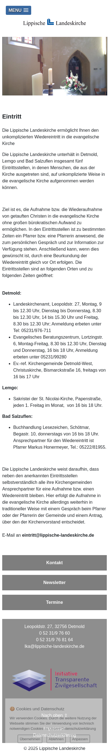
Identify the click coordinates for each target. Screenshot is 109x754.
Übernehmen (30, 739)
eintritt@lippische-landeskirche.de (58, 535)
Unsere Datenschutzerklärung (72, 728)
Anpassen (80, 739)
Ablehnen (56, 739)
